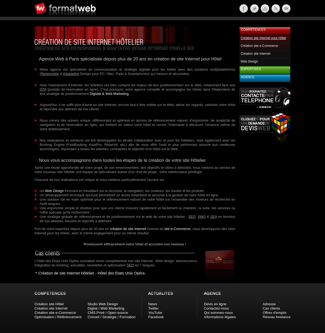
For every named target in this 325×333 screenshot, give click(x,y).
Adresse (269, 304)
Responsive (50, 74)
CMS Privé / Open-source (108, 313)
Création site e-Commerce (259, 46)
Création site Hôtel (49, 304)
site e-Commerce (177, 229)
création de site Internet (128, 229)
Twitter (153, 308)
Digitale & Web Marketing (109, 94)
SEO (192, 217)
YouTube (155, 313)
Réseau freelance (277, 317)
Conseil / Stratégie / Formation (112, 317)
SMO (202, 217)
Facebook (156, 317)
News (152, 304)
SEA (213, 217)
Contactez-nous (216, 308)
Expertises (251, 69)
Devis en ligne (215, 304)
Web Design (54, 191)
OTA (43, 89)
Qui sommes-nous (218, 313)
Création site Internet (255, 54)
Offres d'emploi (274, 313)
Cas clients (271, 308)
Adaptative (71, 74)
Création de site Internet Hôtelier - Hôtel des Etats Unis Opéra (91, 273)
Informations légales (220, 317)
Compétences (253, 30)
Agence (247, 77)
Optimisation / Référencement (57, 317)
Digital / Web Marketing (106, 308)
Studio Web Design (103, 304)
